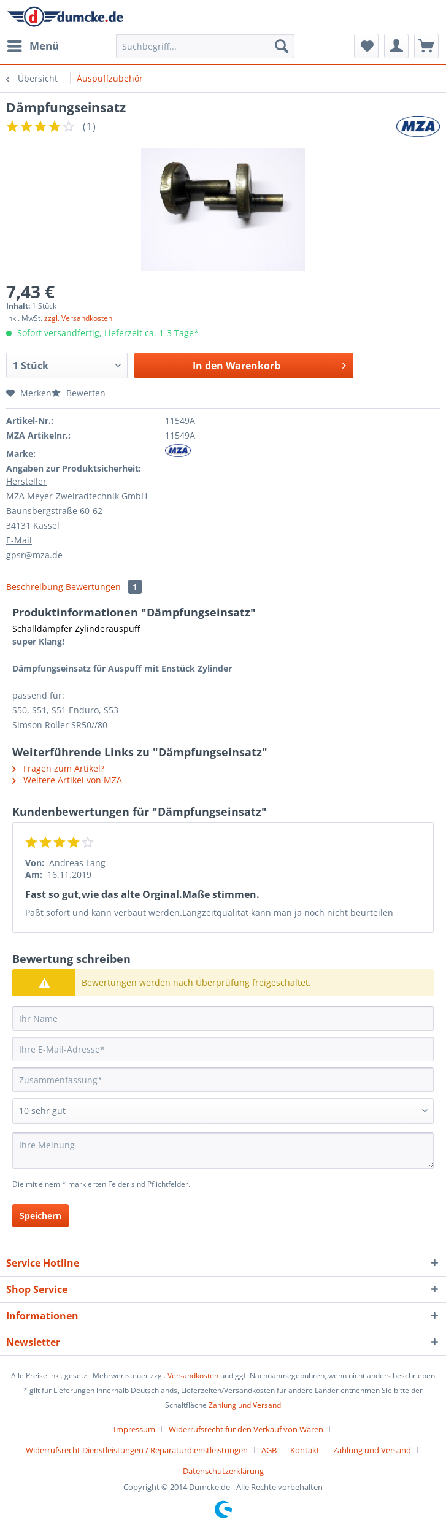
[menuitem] (32, 46)
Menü (33, 44)
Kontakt (305, 1450)
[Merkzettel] (366, 46)
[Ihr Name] (223, 1018)
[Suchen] (281, 46)
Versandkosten (192, 1375)
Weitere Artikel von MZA (67, 780)
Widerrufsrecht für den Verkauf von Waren (246, 1429)
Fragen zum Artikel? (58, 768)
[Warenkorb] (426, 46)
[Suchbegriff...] (205, 46)
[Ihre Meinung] (223, 1150)
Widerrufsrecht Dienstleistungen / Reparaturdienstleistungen (137, 1450)
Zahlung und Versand (245, 1405)
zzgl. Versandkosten (78, 318)
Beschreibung (34, 587)
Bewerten (79, 393)
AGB (269, 1450)
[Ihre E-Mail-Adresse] (223, 1049)
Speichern (40, 1215)
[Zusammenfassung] (223, 1079)
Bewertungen (104, 587)
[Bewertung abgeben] (223, 1111)
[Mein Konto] (396, 46)
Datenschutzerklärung (223, 1470)
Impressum (134, 1429)
